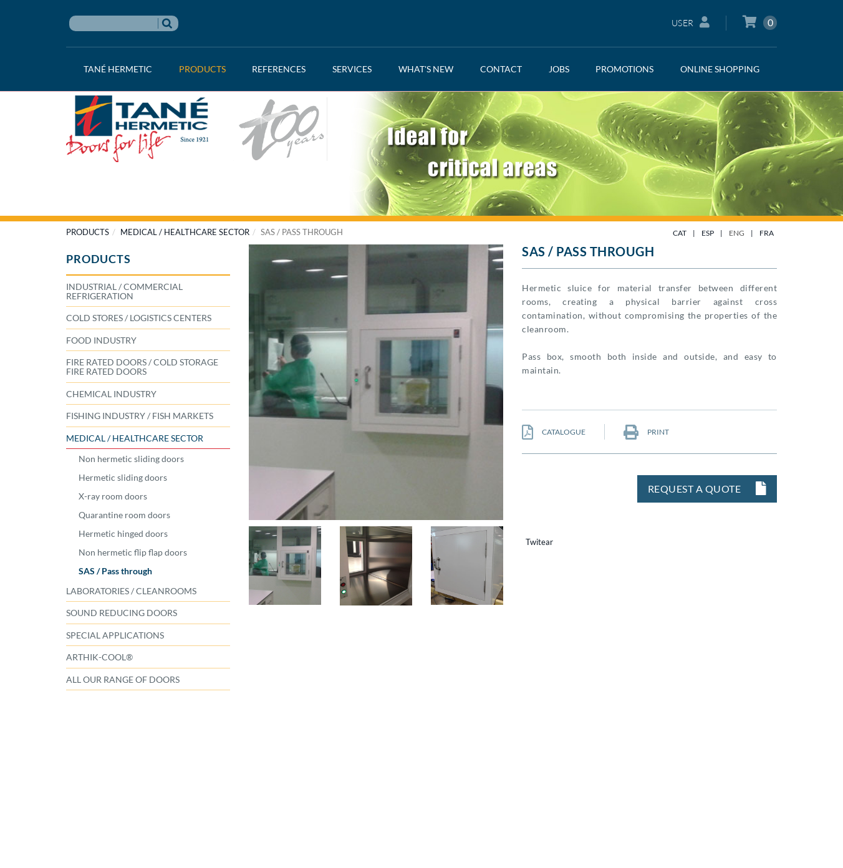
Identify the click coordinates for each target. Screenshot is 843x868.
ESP (707, 233)
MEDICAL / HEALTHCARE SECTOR (184, 232)
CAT (679, 233)
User (691, 22)
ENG (736, 233)
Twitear (539, 542)
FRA (766, 233)
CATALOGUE (553, 431)
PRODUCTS (87, 232)
